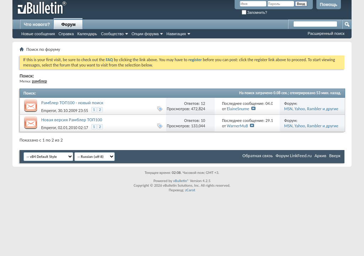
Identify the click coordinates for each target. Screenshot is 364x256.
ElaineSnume (238, 108)
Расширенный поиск (325, 33)
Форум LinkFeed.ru (293, 155)
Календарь (87, 34)
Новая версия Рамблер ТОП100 (71, 119)
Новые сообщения (38, 34)
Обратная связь (257, 155)
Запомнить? (254, 13)
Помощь (328, 4)
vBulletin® (181, 180)
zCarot (190, 190)
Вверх (335, 155)
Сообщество (112, 34)
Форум (68, 24)
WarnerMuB (237, 125)
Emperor (48, 110)
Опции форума (145, 34)
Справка (66, 34)
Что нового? (37, 24)
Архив (320, 155)
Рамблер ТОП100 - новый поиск (72, 102)
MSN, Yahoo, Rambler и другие (311, 108)
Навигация (176, 34)
